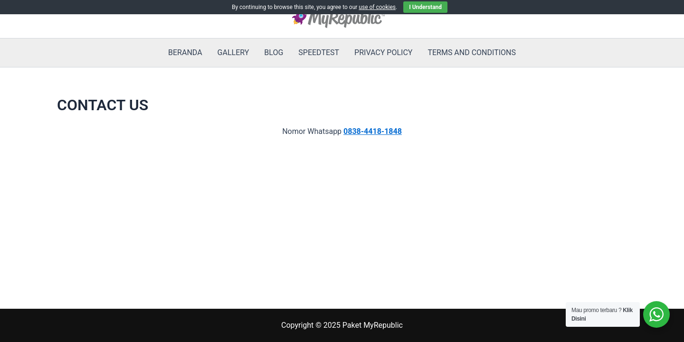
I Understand (425, 7)
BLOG (273, 52)
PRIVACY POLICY (383, 52)
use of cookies (377, 7)
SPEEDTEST (318, 52)
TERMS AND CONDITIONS (472, 52)
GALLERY (233, 52)
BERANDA (185, 52)
